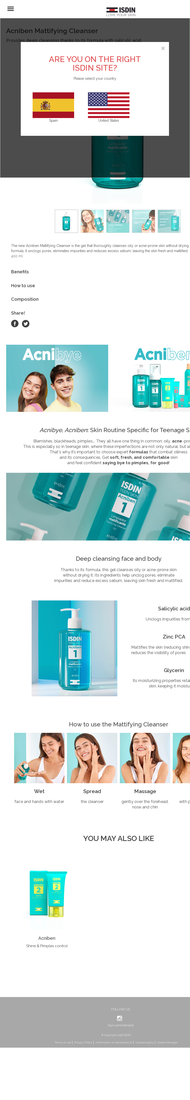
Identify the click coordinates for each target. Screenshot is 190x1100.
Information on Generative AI (114, 1042)
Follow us (120, 1009)
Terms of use (63, 1042)
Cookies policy (145, 1042)
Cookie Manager (167, 1042)
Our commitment (121, 1025)
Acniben (46, 938)
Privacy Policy (83, 1042)
